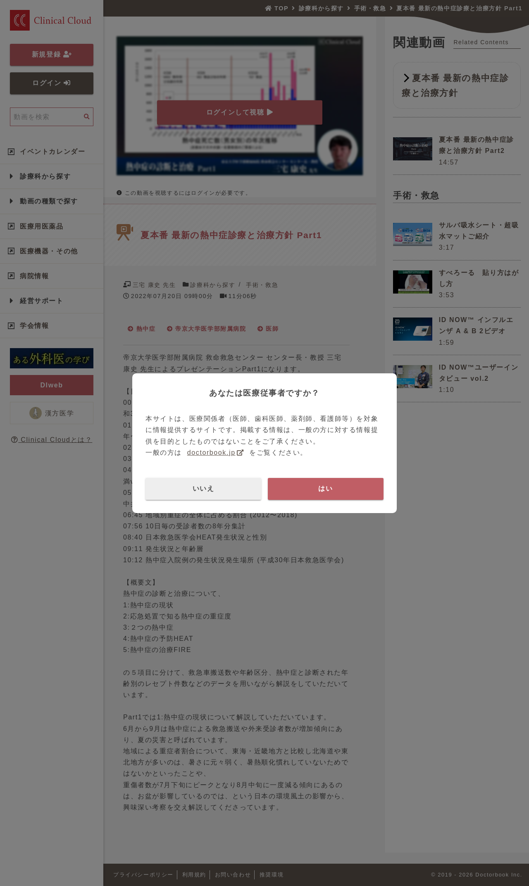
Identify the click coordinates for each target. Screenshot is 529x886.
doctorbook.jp (211, 452)
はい (325, 488)
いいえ (203, 488)
